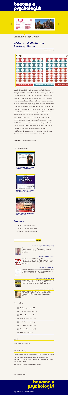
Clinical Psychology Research (27, 231)
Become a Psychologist (27, 6)
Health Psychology (27, 322)
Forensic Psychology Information (45, 278)
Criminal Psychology (27, 315)
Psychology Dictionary (28, 325)
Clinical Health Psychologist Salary (44, 289)
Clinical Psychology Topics (27, 225)
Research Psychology (28, 329)
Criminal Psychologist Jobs (46, 267)
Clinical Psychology (49, 50)
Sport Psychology (27, 332)
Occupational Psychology (29, 311)
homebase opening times (22, 343)
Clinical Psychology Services (27, 228)
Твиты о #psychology (20, 374)
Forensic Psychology (28, 318)
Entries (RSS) (29, 392)
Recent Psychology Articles (46, 256)
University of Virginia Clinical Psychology (42, 245)
